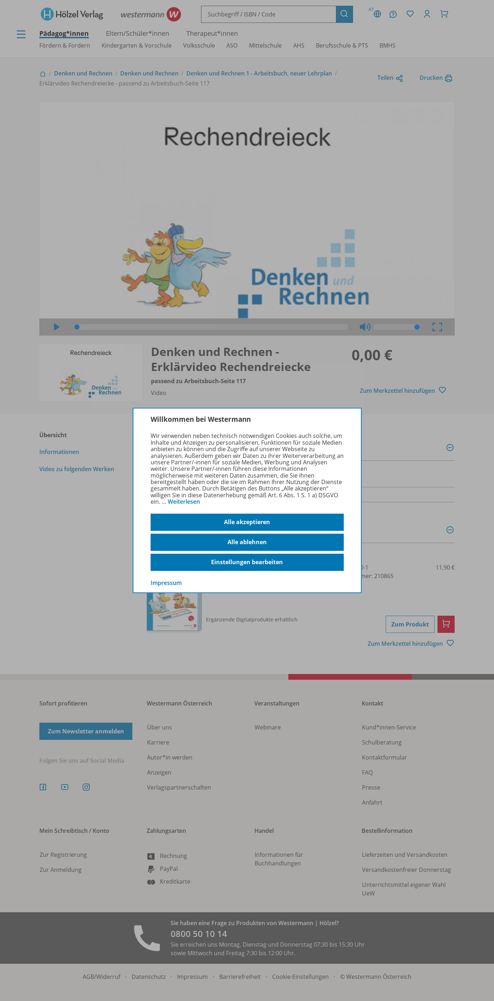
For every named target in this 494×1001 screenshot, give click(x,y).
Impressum (166, 582)
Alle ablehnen (247, 542)
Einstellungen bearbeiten (247, 562)
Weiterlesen (184, 502)
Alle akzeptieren (247, 522)
